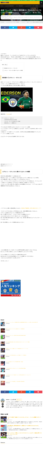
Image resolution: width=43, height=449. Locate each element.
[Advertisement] (21, 42)
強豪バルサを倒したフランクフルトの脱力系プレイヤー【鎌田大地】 (15, 328)
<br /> (5, 270)
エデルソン (6, 17)
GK (3, 17)
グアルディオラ (20, 17)
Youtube (8, 114)
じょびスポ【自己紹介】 (9, 5)
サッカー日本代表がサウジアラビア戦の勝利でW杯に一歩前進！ (14, 361)
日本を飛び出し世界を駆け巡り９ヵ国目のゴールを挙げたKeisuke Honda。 (23, 425)
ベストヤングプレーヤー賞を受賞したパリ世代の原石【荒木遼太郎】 (15, 381)
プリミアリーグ (36, 17)
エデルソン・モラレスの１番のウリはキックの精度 (12, 70)
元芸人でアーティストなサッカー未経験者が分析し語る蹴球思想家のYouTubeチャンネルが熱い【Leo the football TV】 (22, 322)
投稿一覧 (18, 399)
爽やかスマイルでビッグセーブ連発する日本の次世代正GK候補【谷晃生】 (16, 335)
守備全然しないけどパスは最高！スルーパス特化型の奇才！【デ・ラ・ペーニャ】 (17, 348)
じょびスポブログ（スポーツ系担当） (32, 5)
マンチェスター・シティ (8, 18)
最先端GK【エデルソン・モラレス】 (9, 68)
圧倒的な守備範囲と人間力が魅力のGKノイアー (31, 208)
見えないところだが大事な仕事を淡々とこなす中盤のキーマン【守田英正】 (16, 355)
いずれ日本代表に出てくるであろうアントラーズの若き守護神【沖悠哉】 (16, 368)
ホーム (2, 5)
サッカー (31, 17)
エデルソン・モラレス (13, 17)
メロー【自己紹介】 (19, 5)
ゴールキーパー (26, 17)
